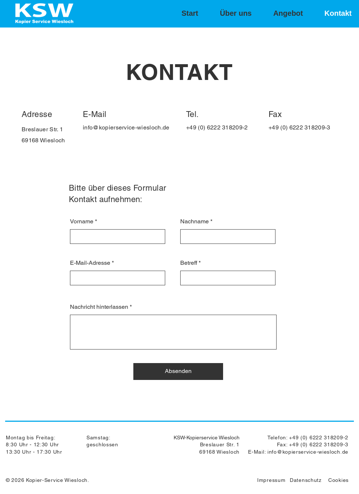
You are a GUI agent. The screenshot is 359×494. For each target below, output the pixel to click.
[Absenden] (178, 371)
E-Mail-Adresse (90, 263)
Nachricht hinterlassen (99, 307)
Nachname (194, 221)
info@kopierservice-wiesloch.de (126, 127)
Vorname (81, 221)
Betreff (188, 263)
